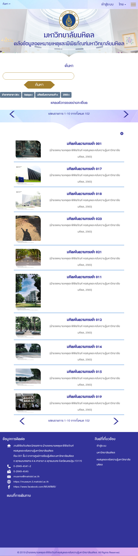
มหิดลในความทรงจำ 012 (85, 320)
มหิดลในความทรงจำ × (47, 95)
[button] (122, 4)
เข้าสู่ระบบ (101, 446)
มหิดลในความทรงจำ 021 (85, 252)
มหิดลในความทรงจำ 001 (85, 144)
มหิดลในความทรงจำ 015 (85, 372)
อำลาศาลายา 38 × (10, 95)
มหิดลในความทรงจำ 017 (85, 169)
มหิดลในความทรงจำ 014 (85, 347)
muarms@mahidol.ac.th (26, 476)
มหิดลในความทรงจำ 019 (85, 397)
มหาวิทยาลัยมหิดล (106, 452)
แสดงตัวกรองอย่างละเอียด (69, 103)
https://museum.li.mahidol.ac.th (31, 481)
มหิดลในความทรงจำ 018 (85, 194)
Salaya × (28, 95)
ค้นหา (39, 84)
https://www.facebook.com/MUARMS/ (34, 486)
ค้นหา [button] (6, 4)
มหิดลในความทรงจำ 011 (85, 277)
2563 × (66, 95)
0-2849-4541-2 (22, 466)
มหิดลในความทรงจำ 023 (85, 219)
